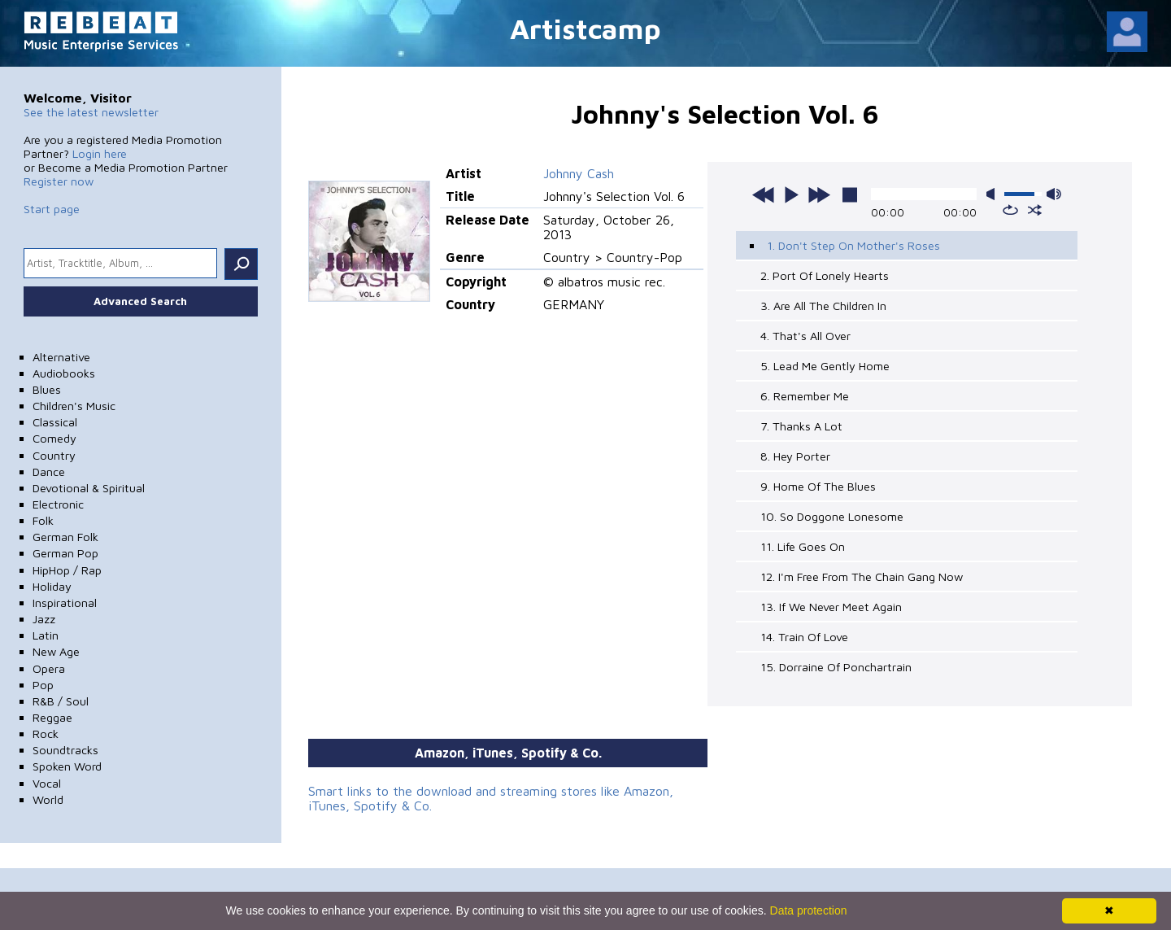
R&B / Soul (61, 701)
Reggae (52, 717)
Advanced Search (140, 301)
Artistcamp (585, 28)
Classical (55, 422)
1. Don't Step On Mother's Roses (853, 245)
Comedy (54, 438)
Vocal (47, 783)
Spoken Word (67, 766)
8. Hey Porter (795, 456)
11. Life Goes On (802, 546)
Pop (43, 685)
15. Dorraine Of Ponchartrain (836, 667)
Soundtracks (65, 750)
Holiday (52, 586)
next (819, 194)
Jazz (44, 619)
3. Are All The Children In (823, 305)
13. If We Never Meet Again (831, 606)
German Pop (65, 553)
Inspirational (65, 602)
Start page (52, 209)
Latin (46, 635)
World (48, 799)
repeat (1010, 210)
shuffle (1035, 210)
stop (849, 194)
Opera (49, 668)
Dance (49, 471)
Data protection (808, 910)
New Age (56, 651)
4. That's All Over (805, 336)
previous (763, 194)
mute (993, 194)
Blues (47, 389)
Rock (46, 733)
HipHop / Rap (67, 570)
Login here (99, 153)
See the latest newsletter (91, 112)
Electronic (58, 504)
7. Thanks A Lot (801, 426)
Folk (43, 520)
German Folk (65, 537)
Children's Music (74, 406)
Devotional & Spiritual (89, 488)
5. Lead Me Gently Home (825, 366)
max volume (1054, 194)
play (791, 194)
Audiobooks (64, 373)
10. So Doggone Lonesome (831, 516)
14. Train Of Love (804, 637)
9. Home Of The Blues (818, 486)
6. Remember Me (804, 396)
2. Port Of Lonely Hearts (824, 275)
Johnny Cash (578, 173)
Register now (59, 181)
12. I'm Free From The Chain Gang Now (861, 576)
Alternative (61, 357)
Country (54, 455)
